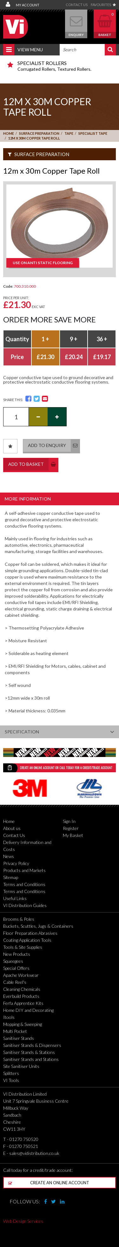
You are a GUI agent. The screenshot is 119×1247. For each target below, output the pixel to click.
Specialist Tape (92, 133)
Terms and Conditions (24, 884)
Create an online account (48, 1182)
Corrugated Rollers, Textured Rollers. (64, 66)
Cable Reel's (14, 982)
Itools (9, 1017)
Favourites (103, 5)
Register (71, 828)
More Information (28, 498)
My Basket (73, 835)
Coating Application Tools (27, 940)
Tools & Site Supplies (22, 947)
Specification (59, 732)
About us (12, 828)
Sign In (69, 821)
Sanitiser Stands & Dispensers (32, 1045)
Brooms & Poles (18, 919)
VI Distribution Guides (25, 905)
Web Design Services (23, 1221)
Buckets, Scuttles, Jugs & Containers (38, 926)
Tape (68, 133)
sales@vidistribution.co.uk (34, 1153)
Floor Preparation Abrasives (30, 933)
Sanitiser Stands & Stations (29, 1052)
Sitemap (10, 877)
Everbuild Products (21, 996)
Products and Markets (24, 870)
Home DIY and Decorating (28, 1010)
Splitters (11, 1073)
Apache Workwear (21, 975)
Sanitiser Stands (18, 1038)
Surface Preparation (39, 133)
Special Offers (16, 968)
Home (8, 133)
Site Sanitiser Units (21, 1066)
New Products (16, 954)
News (8, 856)
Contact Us (77, 5)
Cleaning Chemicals (21, 989)
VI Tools (11, 1080)
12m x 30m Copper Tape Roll (34, 138)
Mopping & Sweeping (22, 1024)
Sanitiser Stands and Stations (31, 1059)
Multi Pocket (15, 1031)
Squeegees (13, 961)
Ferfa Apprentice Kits (23, 1003)
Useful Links (15, 898)
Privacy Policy (16, 863)
